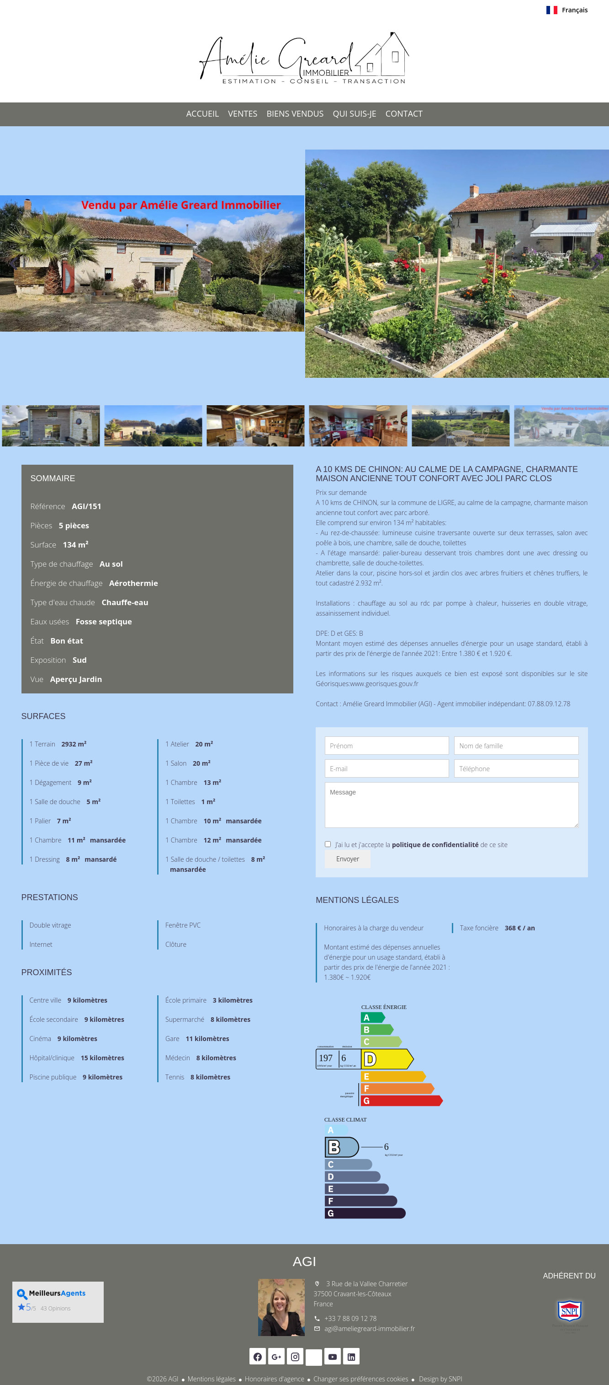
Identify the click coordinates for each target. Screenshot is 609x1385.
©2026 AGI (162, 1378)
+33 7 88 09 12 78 (351, 1318)
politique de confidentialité (435, 844)
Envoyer (347, 858)
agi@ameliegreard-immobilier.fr (370, 1328)
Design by (440, 1378)
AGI (305, 1261)
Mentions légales (212, 1378)
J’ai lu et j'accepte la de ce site (421, 844)
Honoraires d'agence (274, 1378)
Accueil (305, 59)
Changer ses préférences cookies (360, 1378)
